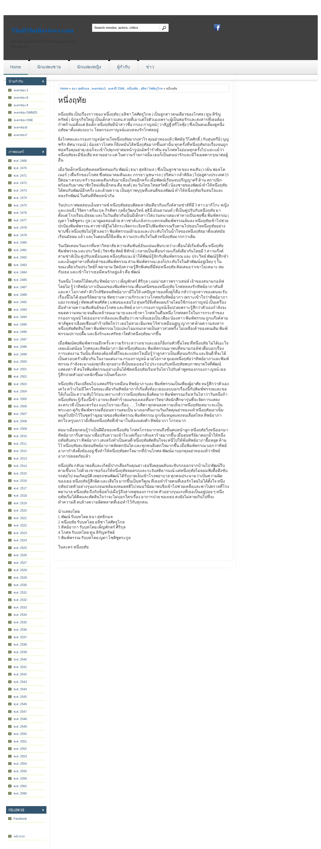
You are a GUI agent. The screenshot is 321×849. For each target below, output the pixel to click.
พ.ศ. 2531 (20, 592)
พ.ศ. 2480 (20, 242)
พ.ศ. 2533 (20, 607)
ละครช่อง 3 (21, 90)
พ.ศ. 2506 (20, 406)
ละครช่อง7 (21, 135)
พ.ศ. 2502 (20, 376)
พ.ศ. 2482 (20, 257)
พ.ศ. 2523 (20, 533)
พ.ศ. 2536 (20, 629)
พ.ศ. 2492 (20, 302)
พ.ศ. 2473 (20, 190)
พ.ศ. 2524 (20, 540)
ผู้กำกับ (123, 67)
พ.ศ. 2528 (20, 570)
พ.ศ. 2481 (20, 250)
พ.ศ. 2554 (20, 763)
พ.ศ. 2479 (20, 235)
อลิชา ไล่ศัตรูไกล (152, 88)
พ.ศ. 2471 (20, 175)
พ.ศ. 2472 (20, 183)
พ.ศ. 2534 (20, 615)
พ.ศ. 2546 (20, 704)
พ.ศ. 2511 (20, 443)
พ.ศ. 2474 (20, 198)
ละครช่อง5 (21, 127)
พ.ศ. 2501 (20, 369)
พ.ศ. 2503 (20, 384)
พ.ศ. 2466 (20, 161)
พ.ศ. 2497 (20, 339)
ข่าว (150, 67)
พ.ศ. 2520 (20, 510)
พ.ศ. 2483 (20, 265)
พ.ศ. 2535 (20, 622)
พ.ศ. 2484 (20, 272)
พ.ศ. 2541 (20, 667)
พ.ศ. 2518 (20, 495)
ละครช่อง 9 (21, 105)
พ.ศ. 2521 (20, 518)
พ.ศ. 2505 (20, 399)
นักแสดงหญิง (89, 67)
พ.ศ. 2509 (20, 429)
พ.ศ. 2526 (20, 555)
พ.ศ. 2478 (20, 227)
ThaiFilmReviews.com (42, 30)
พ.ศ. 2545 (20, 697)
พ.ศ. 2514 (20, 466)
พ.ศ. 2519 (20, 503)
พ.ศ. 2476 (20, 213)
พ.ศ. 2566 (20, 793)
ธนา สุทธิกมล (80, 88)
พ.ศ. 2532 (20, 600)
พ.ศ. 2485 (20, 280)
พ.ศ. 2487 (20, 287)
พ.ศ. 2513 (20, 458)
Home (15, 67)
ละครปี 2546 (116, 88)
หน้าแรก (19, 836)
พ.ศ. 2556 (20, 778)
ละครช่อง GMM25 (25, 112)
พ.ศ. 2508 (20, 421)
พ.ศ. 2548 (20, 719)
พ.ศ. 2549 (20, 726)
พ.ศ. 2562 (20, 786)
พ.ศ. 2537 (20, 637)
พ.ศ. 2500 (20, 361)
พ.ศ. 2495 (20, 324)
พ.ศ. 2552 (20, 749)
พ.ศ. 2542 (20, 674)
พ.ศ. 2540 (20, 659)
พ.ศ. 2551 (20, 741)
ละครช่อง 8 (21, 97)
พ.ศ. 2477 (20, 220)
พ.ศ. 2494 (20, 317)
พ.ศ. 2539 (20, 652)
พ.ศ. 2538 (20, 644)
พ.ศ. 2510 (20, 436)
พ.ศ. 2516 (20, 481)
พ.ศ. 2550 (20, 734)
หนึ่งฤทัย (132, 88)
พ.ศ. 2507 (20, 414)
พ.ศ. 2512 (20, 451)
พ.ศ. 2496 (20, 332)
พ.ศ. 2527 (20, 563)
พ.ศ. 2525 (20, 548)
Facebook (20, 818)
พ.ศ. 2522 (20, 525)
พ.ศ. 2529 (20, 577)
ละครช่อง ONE (23, 120)
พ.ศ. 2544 (20, 689)
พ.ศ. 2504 (20, 391)
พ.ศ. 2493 (20, 309)
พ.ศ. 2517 (20, 488)
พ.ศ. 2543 (20, 682)
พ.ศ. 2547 (20, 711)
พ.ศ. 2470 (20, 168)
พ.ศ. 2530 (20, 585)
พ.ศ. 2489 (20, 295)
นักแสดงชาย (49, 67)
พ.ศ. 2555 (20, 771)
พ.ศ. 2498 (20, 347)
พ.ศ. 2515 (20, 473)
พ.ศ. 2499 (20, 354)
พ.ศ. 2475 (20, 205)
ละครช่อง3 (98, 88)
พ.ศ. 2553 (20, 756)
